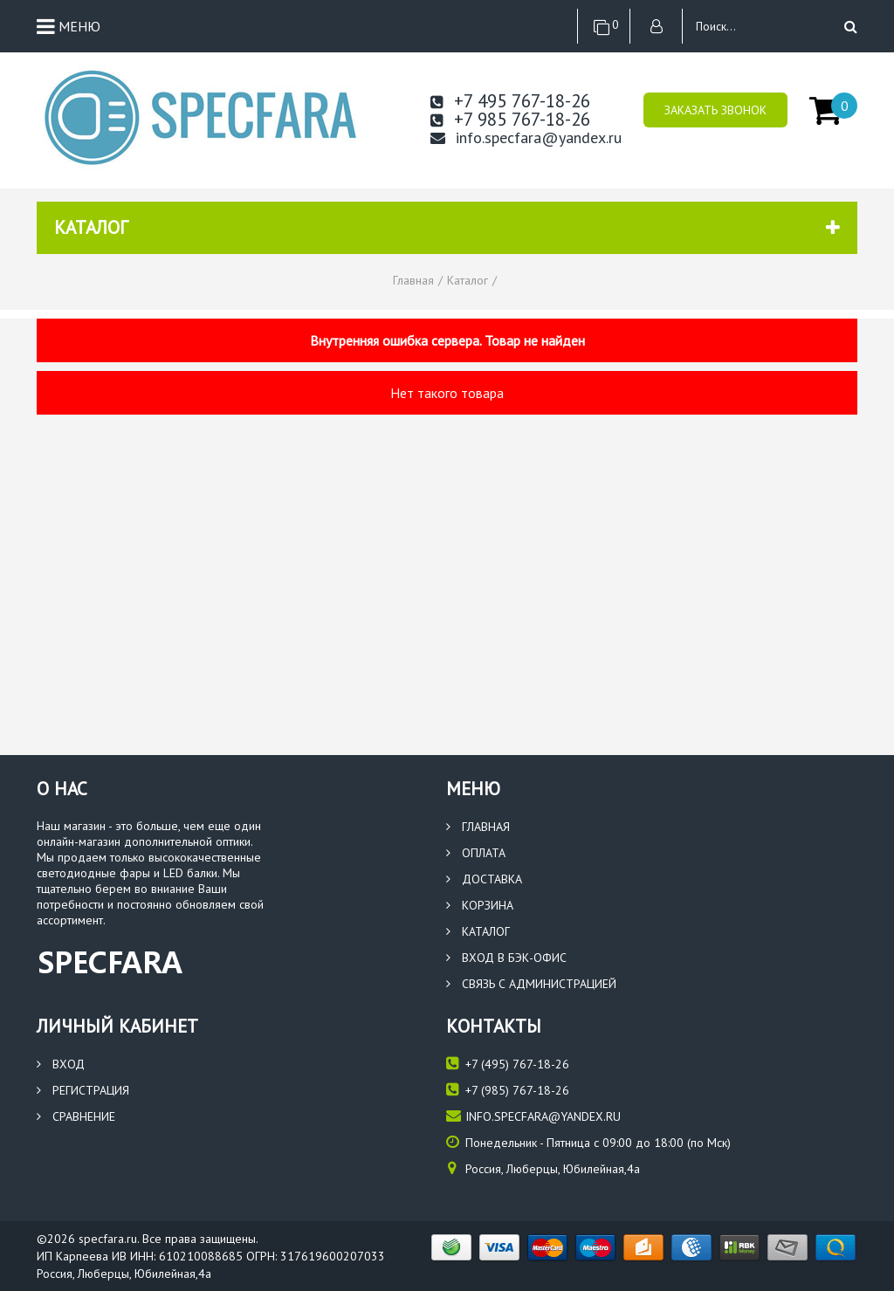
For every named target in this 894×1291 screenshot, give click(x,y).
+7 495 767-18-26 (510, 101)
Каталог (478, 931)
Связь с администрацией (531, 984)
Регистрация (83, 1090)
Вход (61, 1064)
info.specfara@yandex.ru (526, 138)
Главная (478, 826)
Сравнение (76, 1116)
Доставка (484, 879)
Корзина (479, 905)
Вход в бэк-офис (506, 957)
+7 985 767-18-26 (510, 119)
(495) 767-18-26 (507, 1063)
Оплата (475, 853)
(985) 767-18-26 (507, 1090)
